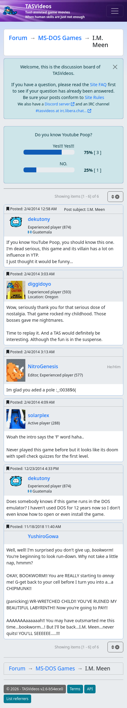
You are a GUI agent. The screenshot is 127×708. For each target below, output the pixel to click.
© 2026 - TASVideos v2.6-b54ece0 (34, 688)
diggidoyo (39, 284)
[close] (115, 67)
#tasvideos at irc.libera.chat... (61, 110)
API (90, 688)
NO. (63, 164)
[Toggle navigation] (114, 11)
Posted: (31, 208)
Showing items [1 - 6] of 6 (77, 196)
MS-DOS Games (60, 38)
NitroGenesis (43, 366)
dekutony (39, 219)
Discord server (57, 104)
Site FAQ (98, 84)
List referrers (17, 698)
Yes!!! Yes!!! (63, 146)
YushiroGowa (43, 536)
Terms (75, 688)
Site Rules (94, 97)
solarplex (38, 415)
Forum (18, 38)
